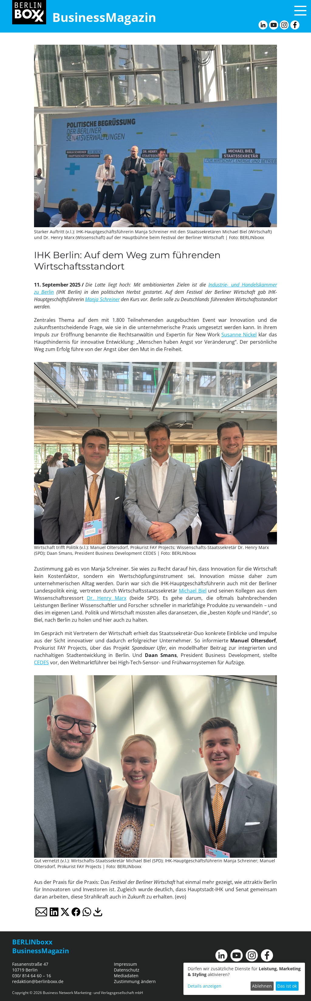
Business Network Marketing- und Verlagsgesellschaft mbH (93, 992)
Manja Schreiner (102, 299)
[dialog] (244, 979)
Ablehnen (262, 986)
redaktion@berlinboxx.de (37, 981)
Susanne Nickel (239, 334)
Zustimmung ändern (135, 981)
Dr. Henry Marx (106, 598)
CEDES (41, 662)
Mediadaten (126, 975)
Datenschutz (126, 970)
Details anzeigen (204, 986)
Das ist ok (287, 986)
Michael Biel (192, 590)
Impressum (125, 964)
